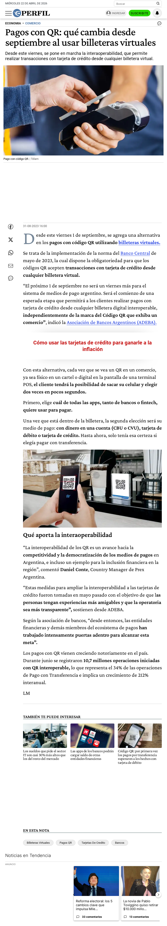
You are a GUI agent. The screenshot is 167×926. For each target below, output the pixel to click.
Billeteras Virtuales (38, 842)
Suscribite (140, 13)
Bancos (119, 842)
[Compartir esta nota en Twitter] (11, 240)
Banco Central (135, 253)
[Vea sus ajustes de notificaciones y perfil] (157, 13)
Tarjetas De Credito (93, 842)
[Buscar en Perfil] (158, 4)
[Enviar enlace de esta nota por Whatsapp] (11, 253)
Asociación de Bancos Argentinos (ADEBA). (112, 322)
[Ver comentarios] (158, 24)
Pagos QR (66, 842)
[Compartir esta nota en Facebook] (11, 227)
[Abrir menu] (8, 13)
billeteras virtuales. (139, 242)
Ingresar (118, 13)
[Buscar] (136, 4)
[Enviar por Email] (11, 266)
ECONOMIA (13, 23)
